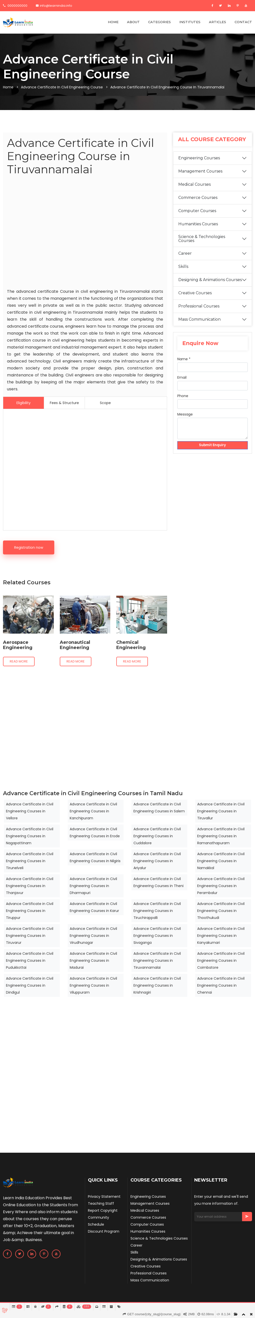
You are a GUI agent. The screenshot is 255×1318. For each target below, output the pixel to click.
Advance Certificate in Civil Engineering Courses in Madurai (93, 960)
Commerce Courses (197, 204)
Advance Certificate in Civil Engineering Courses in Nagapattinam (29, 836)
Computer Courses (197, 217)
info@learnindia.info (54, 5)
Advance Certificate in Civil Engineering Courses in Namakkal (221, 860)
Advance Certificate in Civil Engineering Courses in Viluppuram (93, 985)
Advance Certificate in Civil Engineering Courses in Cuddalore (157, 836)
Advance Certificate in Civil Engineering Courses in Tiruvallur (221, 811)
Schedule (96, 1224)
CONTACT (243, 22)
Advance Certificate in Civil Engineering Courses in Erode (95, 833)
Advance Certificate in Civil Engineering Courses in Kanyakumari (221, 935)
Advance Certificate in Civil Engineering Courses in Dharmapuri (93, 885)
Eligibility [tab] (23, 402)
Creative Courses (195, 299)
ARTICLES (217, 22)
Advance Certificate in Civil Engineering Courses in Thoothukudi (221, 910)
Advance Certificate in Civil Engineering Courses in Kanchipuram (93, 811)
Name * (184, 365)
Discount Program (103, 1231)
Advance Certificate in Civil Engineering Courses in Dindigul (29, 985)
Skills (183, 273)
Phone (182, 402)
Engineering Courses (199, 164)
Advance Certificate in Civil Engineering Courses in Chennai (221, 985)
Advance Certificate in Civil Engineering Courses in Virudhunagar (93, 935)
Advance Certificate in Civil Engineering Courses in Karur (94, 907)
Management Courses (200, 178)
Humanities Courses (198, 230)
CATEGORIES (159, 22)
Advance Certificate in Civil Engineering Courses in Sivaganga (157, 935)
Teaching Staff (101, 1203)
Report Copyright (103, 1210)
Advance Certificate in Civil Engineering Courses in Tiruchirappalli (157, 910)
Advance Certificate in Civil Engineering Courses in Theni (158, 882)
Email (182, 383)
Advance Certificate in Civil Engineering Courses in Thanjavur (29, 885)
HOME (113, 22)
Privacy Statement (104, 1196)
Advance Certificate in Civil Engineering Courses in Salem (159, 808)
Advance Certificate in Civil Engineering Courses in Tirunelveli (29, 860)
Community (98, 1217)
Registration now (28, 547)
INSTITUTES (189, 22)
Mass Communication (199, 326)
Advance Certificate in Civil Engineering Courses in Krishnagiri (157, 985)
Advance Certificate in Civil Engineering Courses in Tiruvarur (29, 935)
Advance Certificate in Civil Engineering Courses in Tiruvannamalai (157, 960)
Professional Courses (198, 312)
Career (185, 260)
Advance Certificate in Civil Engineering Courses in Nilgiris (95, 857)
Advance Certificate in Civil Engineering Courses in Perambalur (221, 885)
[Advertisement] (85, 233)
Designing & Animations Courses (210, 286)
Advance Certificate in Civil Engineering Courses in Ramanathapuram (221, 836)
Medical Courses (194, 191)
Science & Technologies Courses (201, 245)
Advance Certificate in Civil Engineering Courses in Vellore (29, 811)
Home (8, 87)
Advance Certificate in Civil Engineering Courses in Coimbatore (221, 960)
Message (185, 420)
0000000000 (15, 5)
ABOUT (133, 22)
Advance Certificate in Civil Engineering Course (62, 87)
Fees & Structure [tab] (64, 402)
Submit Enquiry (212, 451)
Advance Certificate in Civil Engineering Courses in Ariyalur (157, 860)
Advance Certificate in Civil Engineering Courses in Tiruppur (29, 910)
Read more (19, 661)
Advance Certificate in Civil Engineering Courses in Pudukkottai (29, 960)
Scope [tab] (105, 402)
